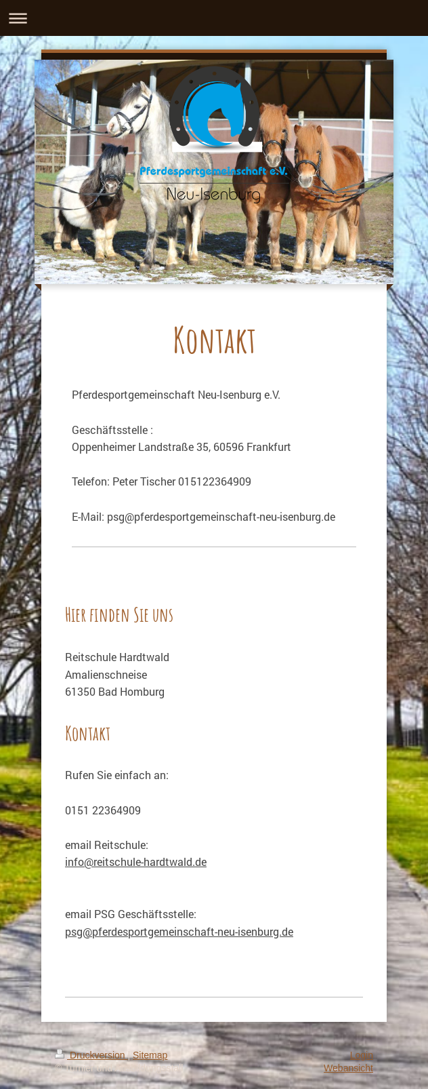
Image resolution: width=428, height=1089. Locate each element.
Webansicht (348, 1068)
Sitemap (150, 1055)
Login (361, 1055)
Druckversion (91, 1055)
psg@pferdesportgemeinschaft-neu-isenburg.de (179, 931)
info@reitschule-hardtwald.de (136, 861)
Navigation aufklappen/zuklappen (214, 18)
